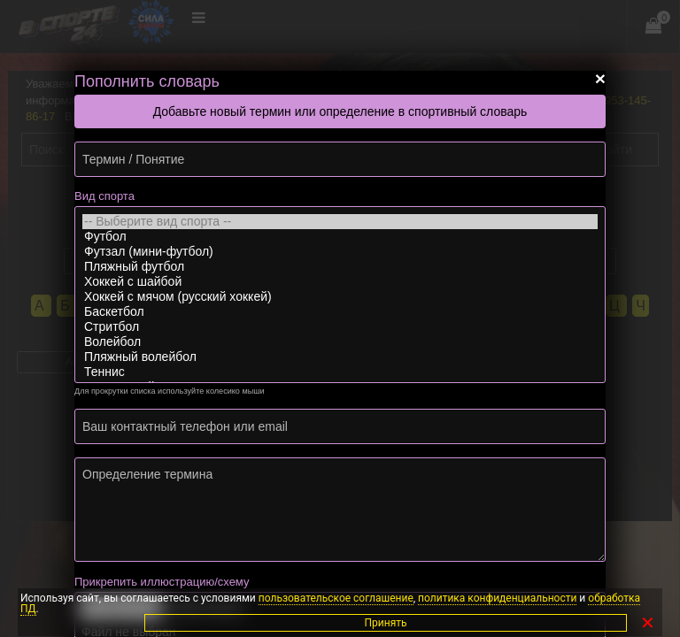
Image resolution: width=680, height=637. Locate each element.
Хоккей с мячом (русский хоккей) (340, 296)
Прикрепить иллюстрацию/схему (161, 581)
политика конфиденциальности (497, 598)
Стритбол (340, 326)
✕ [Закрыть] (647, 623)
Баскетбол (340, 311)
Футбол (340, 236)
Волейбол (340, 341)
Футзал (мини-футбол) (340, 251)
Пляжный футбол (340, 266)
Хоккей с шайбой (340, 281)
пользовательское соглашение (336, 598)
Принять (604, 623)
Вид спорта (104, 196)
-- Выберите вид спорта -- (340, 221)
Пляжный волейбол (340, 357)
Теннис (340, 372)
